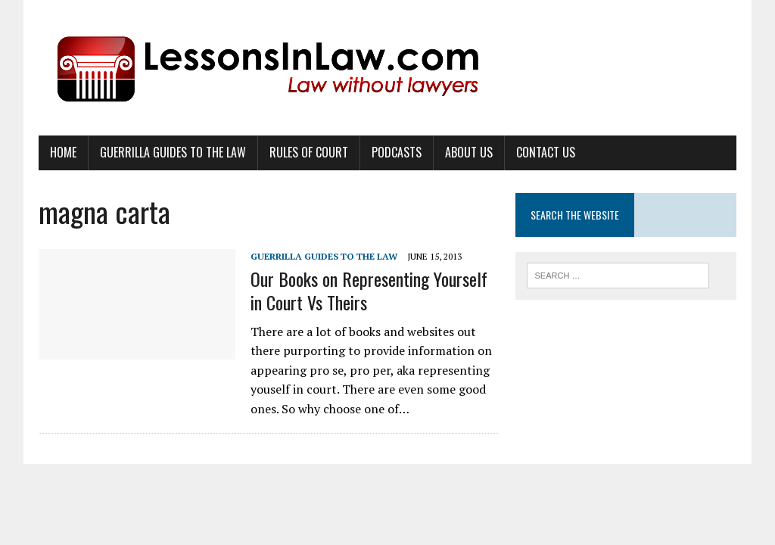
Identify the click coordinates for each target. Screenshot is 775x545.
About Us (469, 152)
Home (63, 152)
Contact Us (545, 152)
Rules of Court (308, 152)
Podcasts (397, 152)
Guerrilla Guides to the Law (173, 152)
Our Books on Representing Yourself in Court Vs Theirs (369, 290)
